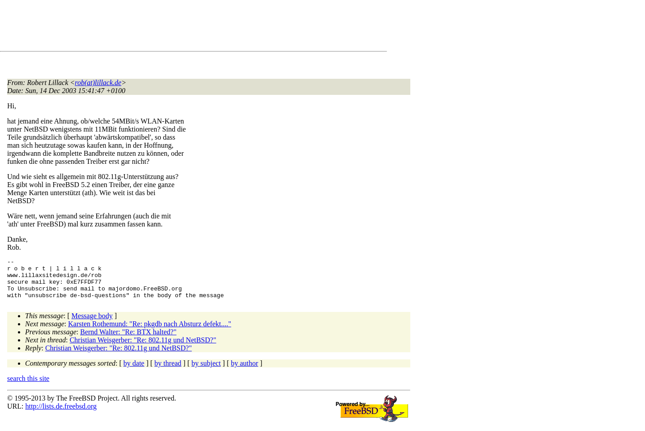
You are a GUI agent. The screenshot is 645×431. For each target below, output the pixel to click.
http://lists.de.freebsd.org (60, 414)
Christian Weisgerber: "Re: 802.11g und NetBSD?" (142, 348)
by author (244, 371)
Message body (92, 324)
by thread (168, 371)
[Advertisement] (170, 27)
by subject (206, 371)
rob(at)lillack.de (98, 82)
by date (134, 371)
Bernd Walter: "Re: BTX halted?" (128, 340)
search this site (28, 386)
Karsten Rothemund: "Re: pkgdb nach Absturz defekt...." (149, 332)
